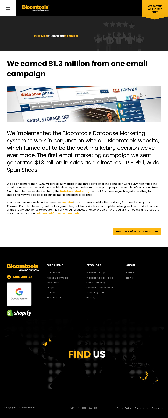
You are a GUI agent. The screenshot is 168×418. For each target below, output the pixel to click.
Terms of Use (142, 408)
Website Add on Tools (99, 277)
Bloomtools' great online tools (58, 213)
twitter (72, 408)
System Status (55, 297)
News (129, 277)
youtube (84, 408)
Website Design (95, 272)
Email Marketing (96, 282)
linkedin (90, 408)
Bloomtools (29, 407)
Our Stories (53, 272)
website (67, 202)
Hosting (91, 297)
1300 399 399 (23, 277)
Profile (130, 272)
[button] (137, 231)
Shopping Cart (95, 292)
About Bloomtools (57, 277)
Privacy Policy (124, 408)
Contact (51, 292)
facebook (78, 408)
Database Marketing (74, 191)
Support (51, 287)
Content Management (99, 287)
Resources (53, 282)
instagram (96, 408)
